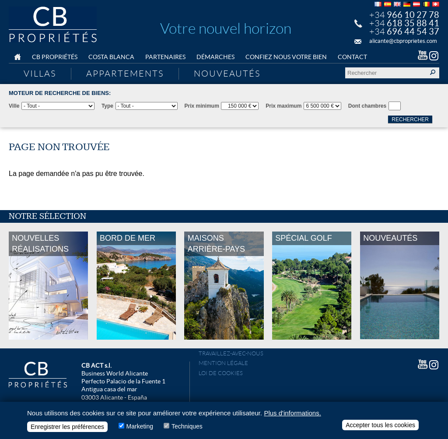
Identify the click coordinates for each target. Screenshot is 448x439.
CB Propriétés (54, 56)
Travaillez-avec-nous (231, 353)
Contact (352, 56)
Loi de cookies (221, 373)
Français (378, 4)
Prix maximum (283, 106)
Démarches (215, 56)
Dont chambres (367, 106)
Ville (14, 106)
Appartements (125, 73)
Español (387, 4)
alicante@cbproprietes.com (403, 41)
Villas (40, 73)
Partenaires (165, 56)
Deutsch (406, 4)
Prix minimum (202, 106)
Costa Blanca (111, 56)
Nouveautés (227, 73)
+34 (404, 15)
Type (107, 106)
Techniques (187, 427)
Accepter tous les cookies (380, 426)
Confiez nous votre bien (286, 56)
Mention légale (223, 363)
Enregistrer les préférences (67, 428)
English (397, 4)
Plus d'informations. (292, 414)
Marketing (139, 427)
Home (17, 57)
